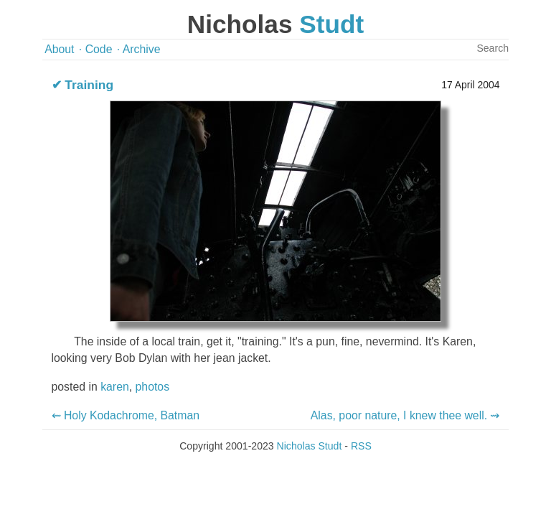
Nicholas (275, 24)
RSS (361, 446)
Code (99, 49)
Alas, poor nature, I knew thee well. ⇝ (405, 415)
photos (153, 387)
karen (114, 387)
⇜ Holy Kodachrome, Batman (126, 415)
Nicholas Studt (309, 446)
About (59, 49)
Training (89, 85)
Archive (142, 49)
